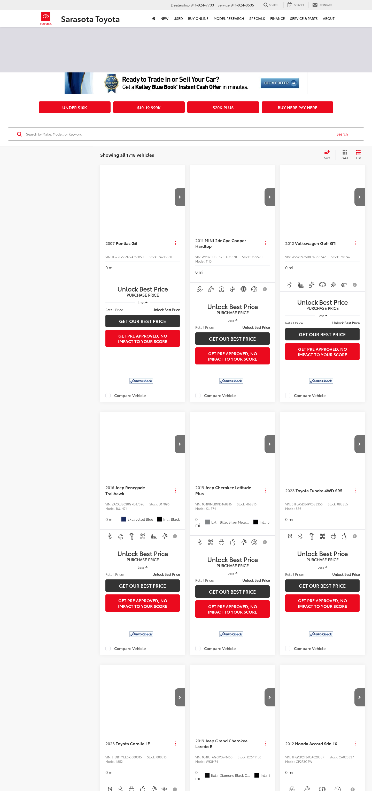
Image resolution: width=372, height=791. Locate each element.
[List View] (358, 155)
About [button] (329, 18)
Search (342, 134)
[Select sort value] (329, 155)
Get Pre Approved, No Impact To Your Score (142, 338)
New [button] (164, 18)
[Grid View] (344, 155)
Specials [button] (257, 18)
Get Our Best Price (142, 321)
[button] (180, 197)
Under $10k (74, 107)
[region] (142, 309)
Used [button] (178, 18)
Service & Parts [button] (304, 18)
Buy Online (198, 18)
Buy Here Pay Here (297, 107)
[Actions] (175, 243)
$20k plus (223, 107)
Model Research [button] (229, 18)
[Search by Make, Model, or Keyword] (179, 134)
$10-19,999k (149, 107)
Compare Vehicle (130, 395)
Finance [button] (277, 18)
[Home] (154, 18)
